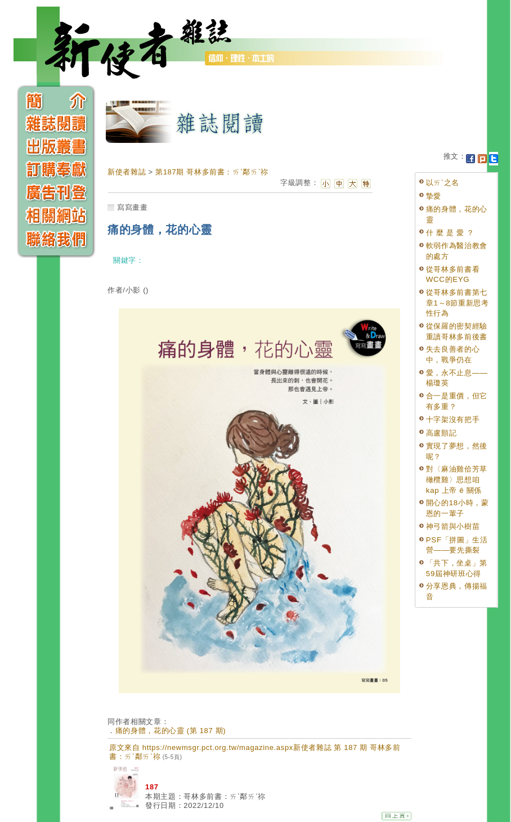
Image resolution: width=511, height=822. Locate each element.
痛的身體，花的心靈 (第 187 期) (170, 730)
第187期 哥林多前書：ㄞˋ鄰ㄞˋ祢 (211, 172)
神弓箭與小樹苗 (453, 526)
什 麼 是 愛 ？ (450, 232)
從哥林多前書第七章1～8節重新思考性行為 (457, 302)
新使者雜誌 (126, 172)
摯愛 (433, 196)
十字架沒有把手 (453, 419)
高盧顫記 (441, 433)
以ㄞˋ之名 (442, 182)
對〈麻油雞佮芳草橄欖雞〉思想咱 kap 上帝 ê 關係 (456, 479)
